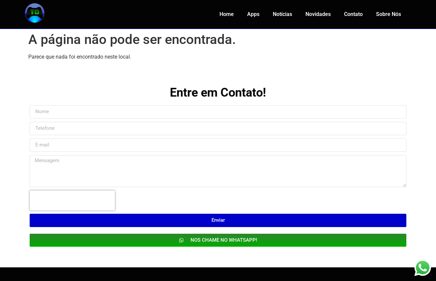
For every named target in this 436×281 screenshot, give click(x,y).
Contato (353, 14)
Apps (253, 14)
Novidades (318, 14)
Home (226, 14)
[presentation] (72, 200)
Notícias (282, 14)
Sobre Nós (388, 14)
